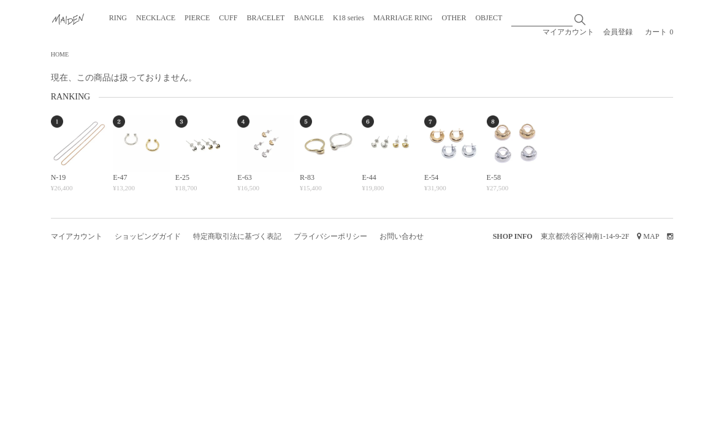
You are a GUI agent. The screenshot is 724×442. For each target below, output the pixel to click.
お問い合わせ (401, 236)
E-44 (369, 177)
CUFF (228, 18)
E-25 (182, 177)
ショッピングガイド (148, 236)
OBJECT (488, 18)
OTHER (453, 18)
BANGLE (309, 18)
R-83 (307, 177)
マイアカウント (568, 32)
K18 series (348, 18)
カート (659, 32)
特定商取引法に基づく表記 (237, 236)
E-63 (244, 177)
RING (118, 18)
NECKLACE (155, 18)
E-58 (494, 177)
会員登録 (618, 32)
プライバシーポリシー (330, 236)
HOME (60, 54)
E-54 (431, 177)
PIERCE (197, 18)
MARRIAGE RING (402, 18)
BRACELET (265, 18)
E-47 (120, 177)
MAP (651, 236)
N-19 (58, 177)
